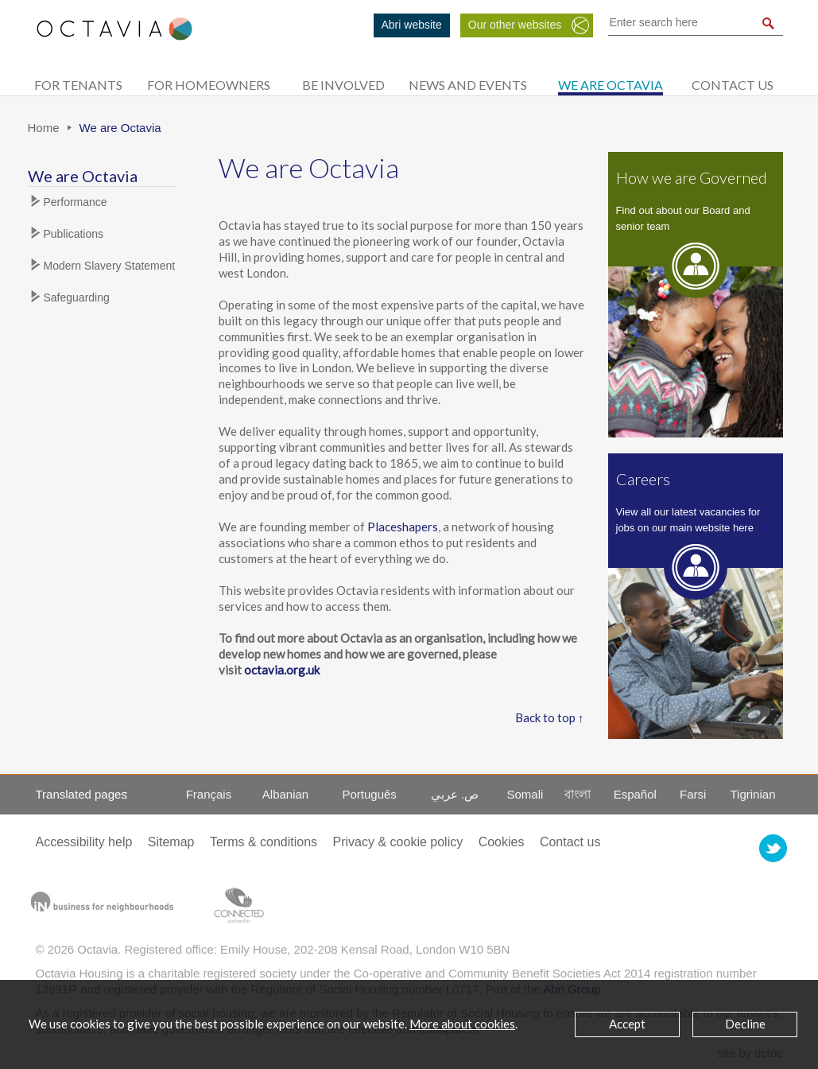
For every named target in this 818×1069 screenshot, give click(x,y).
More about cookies (462, 1024)
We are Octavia (610, 84)
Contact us (732, 84)
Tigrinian (753, 794)
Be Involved (343, 84)
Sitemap (171, 842)
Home (44, 127)
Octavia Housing (114, 37)
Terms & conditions (263, 842)
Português (369, 794)
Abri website (412, 24)
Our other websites (515, 24)
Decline (745, 1024)
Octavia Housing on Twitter (773, 848)
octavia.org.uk (282, 670)
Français (209, 794)
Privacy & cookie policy (398, 842)
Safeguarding (77, 297)
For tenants (78, 84)
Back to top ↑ (549, 717)
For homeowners (208, 84)
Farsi (693, 794)
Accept (627, 1024)
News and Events (468, 84)
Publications (74, 233)
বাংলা (577, 794)
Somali (524, 794)
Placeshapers (402, 526)
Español (635, 794)
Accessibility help (84, 842)
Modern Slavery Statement (110, 265)
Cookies (502, 842)
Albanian (285, 794)
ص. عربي (455, 794)
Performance (75, 202)
